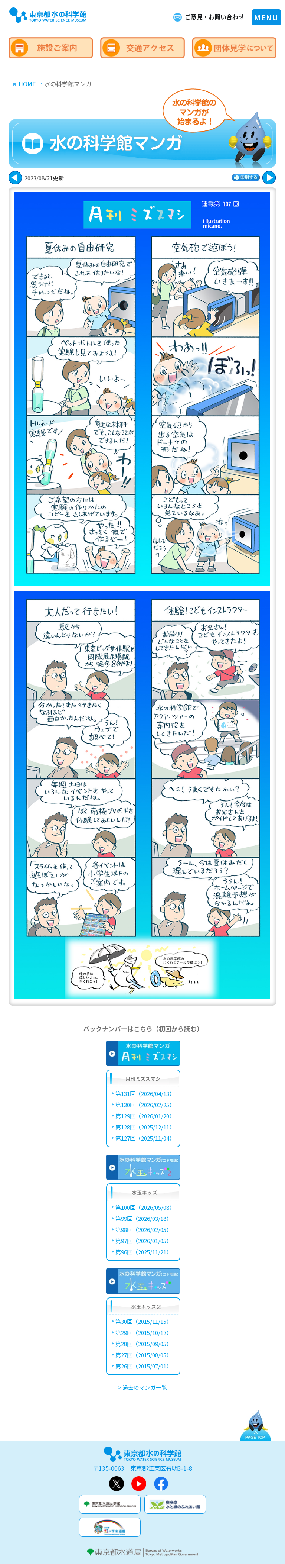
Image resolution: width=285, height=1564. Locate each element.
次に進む (15, 177)
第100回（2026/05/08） (145, 1207)
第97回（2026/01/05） (143, 1241)
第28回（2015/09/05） (143, 1344)
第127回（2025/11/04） (145, 1138)
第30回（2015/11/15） (143, 1321)
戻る (269, 177)
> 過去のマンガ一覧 (142, 1387)
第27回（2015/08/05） (143, 1355)
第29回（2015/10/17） (143, 1332)
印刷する (246, 177)
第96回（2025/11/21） (143, 1252)
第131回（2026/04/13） (145, 1093)
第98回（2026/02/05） (143, 1230)
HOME (27, 84)
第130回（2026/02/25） (145, 1105)
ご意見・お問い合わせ (214, 16)
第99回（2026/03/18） (143, 1218)
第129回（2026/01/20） (145, 1116)
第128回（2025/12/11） (145, 1127)
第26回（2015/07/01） (143, 1366)
